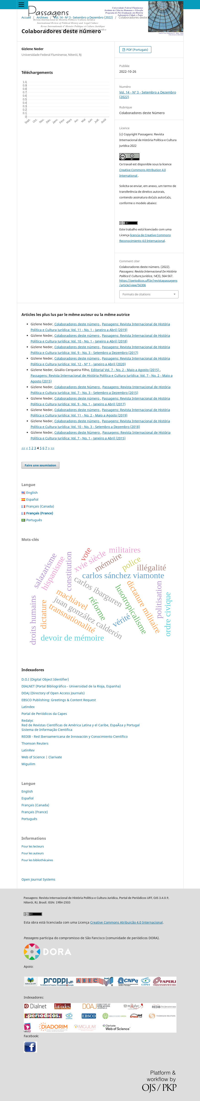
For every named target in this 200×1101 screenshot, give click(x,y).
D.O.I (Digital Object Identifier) (45, 679)
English (32, 492)
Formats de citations (136, 294)
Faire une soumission (40, 465)
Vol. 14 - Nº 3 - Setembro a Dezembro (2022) (83, 17)
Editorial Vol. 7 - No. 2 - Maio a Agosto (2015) (125, 370)
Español (32, 499)
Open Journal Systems (38, 879)
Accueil (26, 17)
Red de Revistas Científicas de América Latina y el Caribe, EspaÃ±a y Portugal (80, 725)
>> (52, 448)
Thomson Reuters (34, 743)
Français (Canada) (40, 506)
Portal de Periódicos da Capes (44, 713)
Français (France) (34, 812)
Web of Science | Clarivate (41, 757)
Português (34, 520)
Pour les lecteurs (32, 846)
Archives (42, 17)
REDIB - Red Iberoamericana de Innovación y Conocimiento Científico (74, 736)
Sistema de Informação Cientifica (46, 729)
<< (23, 448)
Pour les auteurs (32, 853)
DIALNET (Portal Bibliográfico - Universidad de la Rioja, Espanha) (71, 686)
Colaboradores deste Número (77, 387)
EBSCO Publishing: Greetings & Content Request (58, 700)
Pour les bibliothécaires (37, 860)
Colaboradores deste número (77, 324)
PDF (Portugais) (137, 50)
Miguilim (28, 764)
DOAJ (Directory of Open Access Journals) (53, 693)
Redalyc (27, 720)
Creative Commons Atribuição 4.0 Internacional (126, 922)
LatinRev (28, 750)
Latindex (28, 707)
